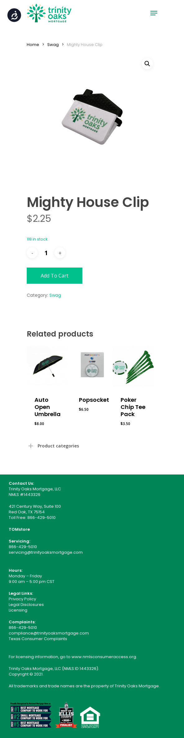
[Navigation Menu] (153, 13)
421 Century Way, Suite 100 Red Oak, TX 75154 (35, 509)
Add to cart (54, 275)
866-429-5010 (41, 517)
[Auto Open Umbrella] (47, 366)
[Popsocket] (92, 366)
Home (33, 45)
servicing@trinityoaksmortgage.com (46, 552)
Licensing (18, 610)
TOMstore (19, 529)
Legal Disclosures (26, 604)
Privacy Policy (22, 599)
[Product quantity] (46, 252)
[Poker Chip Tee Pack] (133, 366)
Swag (53, 45)
